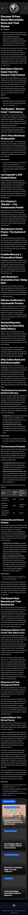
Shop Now (9, 171)
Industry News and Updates (12, 807)
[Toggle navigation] (2, 8)
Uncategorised (8, 878)
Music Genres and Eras (10, 831)
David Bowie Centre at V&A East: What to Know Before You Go (13, 822)
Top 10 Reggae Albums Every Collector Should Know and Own (13, 846)
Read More (18, 105)
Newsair (22, 910)
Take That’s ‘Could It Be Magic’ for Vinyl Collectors (13, 869)
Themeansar (14, 913)
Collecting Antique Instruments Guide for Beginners (12, 893)
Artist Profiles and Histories (12, 854)
